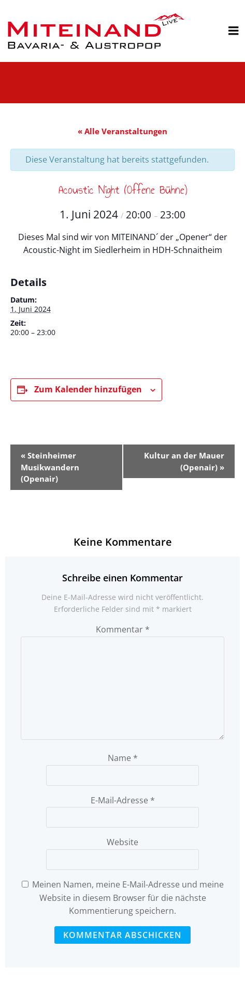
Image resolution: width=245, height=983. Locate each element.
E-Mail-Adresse (123, 800)
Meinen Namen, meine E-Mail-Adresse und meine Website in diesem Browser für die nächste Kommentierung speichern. (128, 897)
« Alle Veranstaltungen (122, 131)
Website (122, 842)
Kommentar (123, 629)
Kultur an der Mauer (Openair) (184, 461)
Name (123, 758)
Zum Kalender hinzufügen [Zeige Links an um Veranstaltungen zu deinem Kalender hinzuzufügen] (88, 389)
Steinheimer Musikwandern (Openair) (50, 467)
